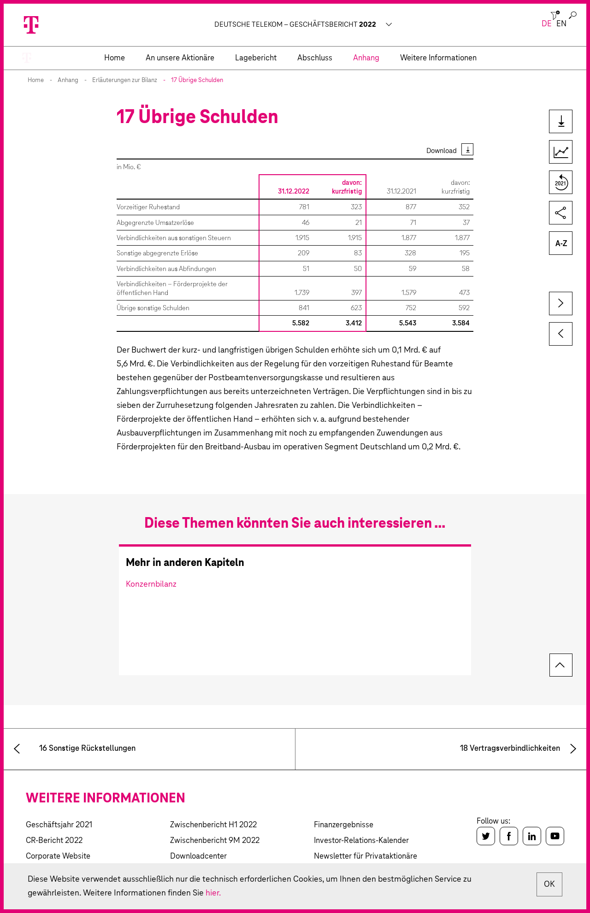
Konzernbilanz (151, 584)
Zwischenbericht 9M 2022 (215, 840)
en (561, 24)
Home (36, 80)
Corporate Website (58, 856)
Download (441, 151)
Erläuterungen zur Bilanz (124, 80)
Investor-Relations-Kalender (361, 840)
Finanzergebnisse (343, 825)
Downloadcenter (198, 856)
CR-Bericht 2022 (54, 840)
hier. (213, 893)
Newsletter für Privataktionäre (365, 856)
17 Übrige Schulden (197, 80)
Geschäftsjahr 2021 (59, 825)
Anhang (68, 80)
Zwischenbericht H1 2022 (213, 825)
